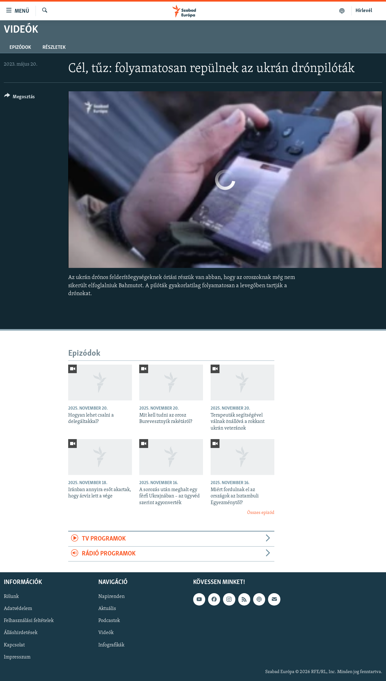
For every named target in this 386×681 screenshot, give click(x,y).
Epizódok (20, 47)
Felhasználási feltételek (29, 621)
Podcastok (109, 621)
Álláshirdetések (20, 633)
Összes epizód (260, 512)
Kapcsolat (14, 645)
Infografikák (111, 645)
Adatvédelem (18, 609)
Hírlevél (364, 10)
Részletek (54, 47)
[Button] (19, 97)
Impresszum (17, 657)
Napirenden (111, 597)
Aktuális (107, 609)
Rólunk (11, 597)
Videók (106, 633)
